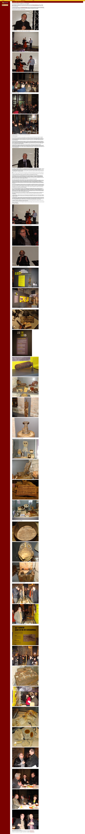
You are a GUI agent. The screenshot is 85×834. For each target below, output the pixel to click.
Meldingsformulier (23, 0)
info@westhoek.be (31, 830)
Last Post (3, 0)
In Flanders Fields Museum (24, 7)
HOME (33, 0)
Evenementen (13, 0)
